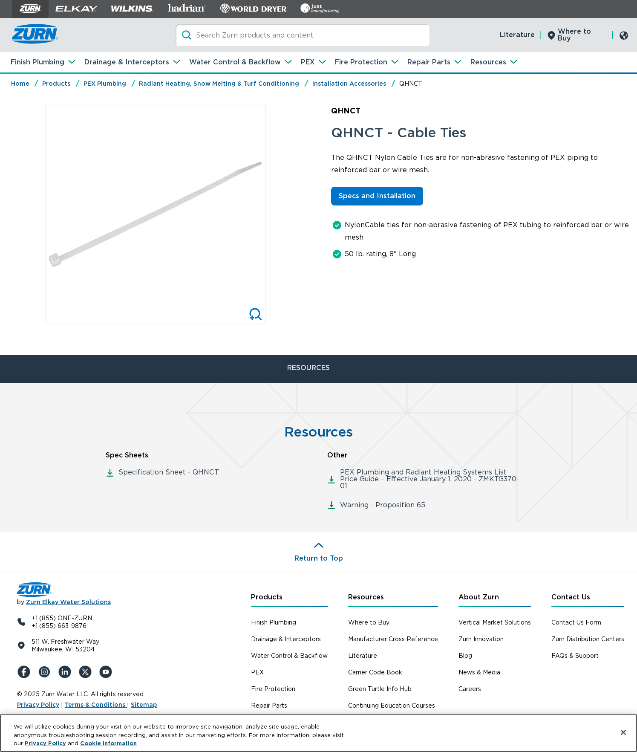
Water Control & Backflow (235, 62)
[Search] (302, 35)
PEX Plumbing (105, 83)
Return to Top (318, 558)
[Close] (623, 732)
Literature (517, 35)
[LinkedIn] (66, 671)
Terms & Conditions (96, 704)
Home (20, 83)
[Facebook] (25, 671)
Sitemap (144, 704)
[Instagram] (46, 671)
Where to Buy (574, 34)
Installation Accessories (349, 83)
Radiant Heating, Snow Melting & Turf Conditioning (219, 83)
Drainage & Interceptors (126, 62)
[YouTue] (107, 671)
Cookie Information (108, 743)
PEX (308, 62)
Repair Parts (428, 62)
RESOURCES (308, 368)
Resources (488, 62)
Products (56, 83)
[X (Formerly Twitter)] (86, 671)
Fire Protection (361, 62)
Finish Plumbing (37, 62)
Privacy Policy (38, 704)
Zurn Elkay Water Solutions (68, 602)
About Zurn (478, 597)
